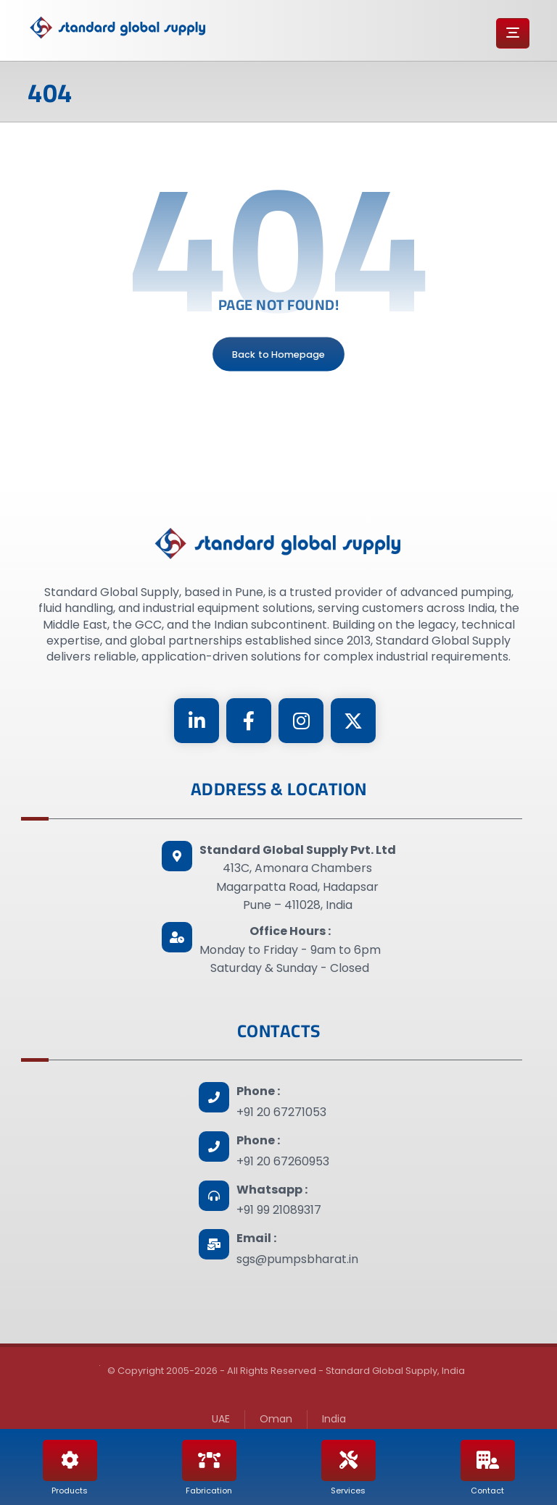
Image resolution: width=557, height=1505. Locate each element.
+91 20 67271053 (281, 1112)
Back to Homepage (278, 354)
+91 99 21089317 (278, 1210)
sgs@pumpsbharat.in (297, 1259)
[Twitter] (353, 720)
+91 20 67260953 (282, 1161)
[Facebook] (248, 720)
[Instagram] (300, 720)
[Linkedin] (196, 720)
